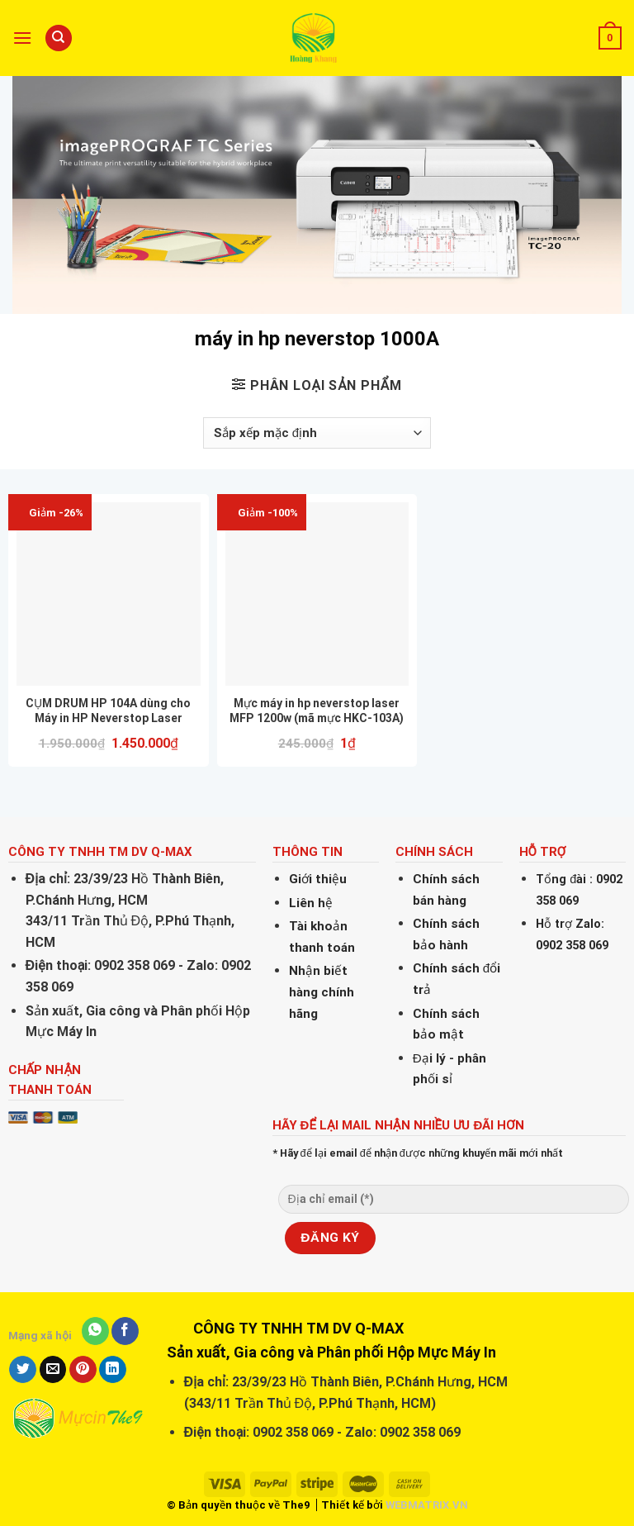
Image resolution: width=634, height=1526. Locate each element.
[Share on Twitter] (22, 1370)
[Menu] (22, 37)
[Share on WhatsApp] (95, 1331)
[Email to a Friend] (53, 1370)
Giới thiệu (318, 879)
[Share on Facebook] (125, 1331)
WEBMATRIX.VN (427, 1505)
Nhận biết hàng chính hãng (321, 991)
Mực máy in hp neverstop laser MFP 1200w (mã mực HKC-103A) (316, 710)
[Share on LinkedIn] (112, 1370)
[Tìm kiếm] (58, 38)
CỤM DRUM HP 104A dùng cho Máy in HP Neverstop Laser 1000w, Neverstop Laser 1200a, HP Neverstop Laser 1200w (108, 710)
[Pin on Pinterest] (83, 1370)
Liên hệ (311, 903)
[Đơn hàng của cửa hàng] (316, 433)
